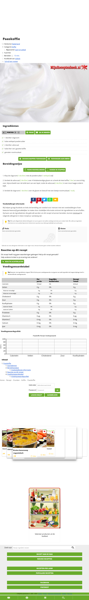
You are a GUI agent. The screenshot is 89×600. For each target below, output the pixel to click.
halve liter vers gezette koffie (15, 149)
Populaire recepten (44, 573)
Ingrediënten (12, 366)
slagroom (18, 176)
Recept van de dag (45, 554)
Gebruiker (32, 385)
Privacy (45, 593)
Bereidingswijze (13, 368)
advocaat (20, 180)
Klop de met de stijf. (28, 176)
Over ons (69, 593)
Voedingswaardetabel (15, 374)
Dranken (16, 380)
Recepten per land (45, 568)
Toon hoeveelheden (34, 170)
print (30, 132)
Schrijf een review (11, 61)
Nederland (16, 44)
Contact (40, 593)
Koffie (14, 47)
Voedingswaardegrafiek (20, 376)
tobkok (17, 59)
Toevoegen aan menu (59, 159)
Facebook (44, 582)
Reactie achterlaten (12, 261)
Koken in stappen (56, 170)
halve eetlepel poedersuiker (15, 141)
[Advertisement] (44, 20)
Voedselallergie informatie (21, 370)
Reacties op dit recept (15, 372)
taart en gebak (20, 50)
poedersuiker (41, 176)
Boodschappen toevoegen (32, 159)
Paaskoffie (7, 363)
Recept (8, 380)
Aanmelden (52, 395)
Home (2, 380)
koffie (69, 180)
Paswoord (32, 390)
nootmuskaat (67, 191)
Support (64, 593)
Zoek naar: (8, 548)
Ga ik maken (43, 132)
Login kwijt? (36, 395)
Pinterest (44, 587)
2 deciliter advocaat (12, 145)
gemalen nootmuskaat (13, 152)
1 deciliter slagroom (12, 138)
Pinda (5, 228)
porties (8, 53)
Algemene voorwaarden (54, 593)
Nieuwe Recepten (44, 559)
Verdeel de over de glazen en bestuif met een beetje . (39, 191)
